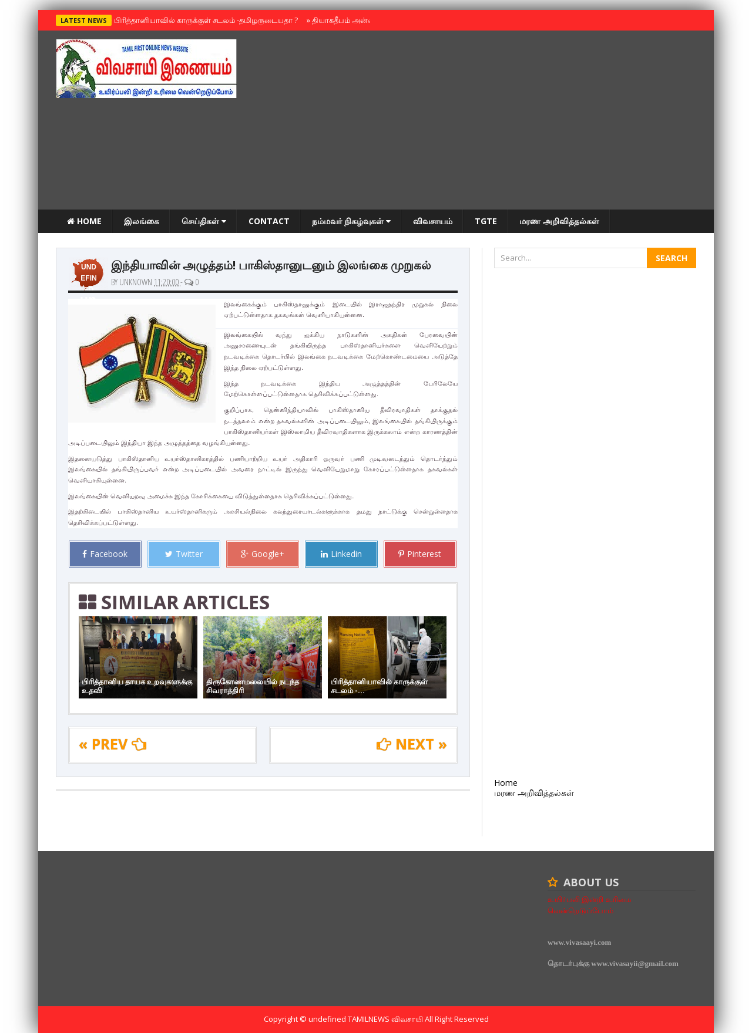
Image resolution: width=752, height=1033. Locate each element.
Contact (269, 221)
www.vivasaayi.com (579, 942)
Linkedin (341, 553)
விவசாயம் (432, 221)
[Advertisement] (482, 121)
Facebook (104, 553)
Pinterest (419, 553)
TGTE (486, 221)
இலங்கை (141, 221)
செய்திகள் (204, 221)
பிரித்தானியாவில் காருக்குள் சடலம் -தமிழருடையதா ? (203, 20)
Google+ (262, 553)
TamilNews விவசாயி (386, 1019)
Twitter (184, 553)
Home (84, 221)
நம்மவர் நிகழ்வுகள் (351, 221)
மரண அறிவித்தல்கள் (559, 221)
